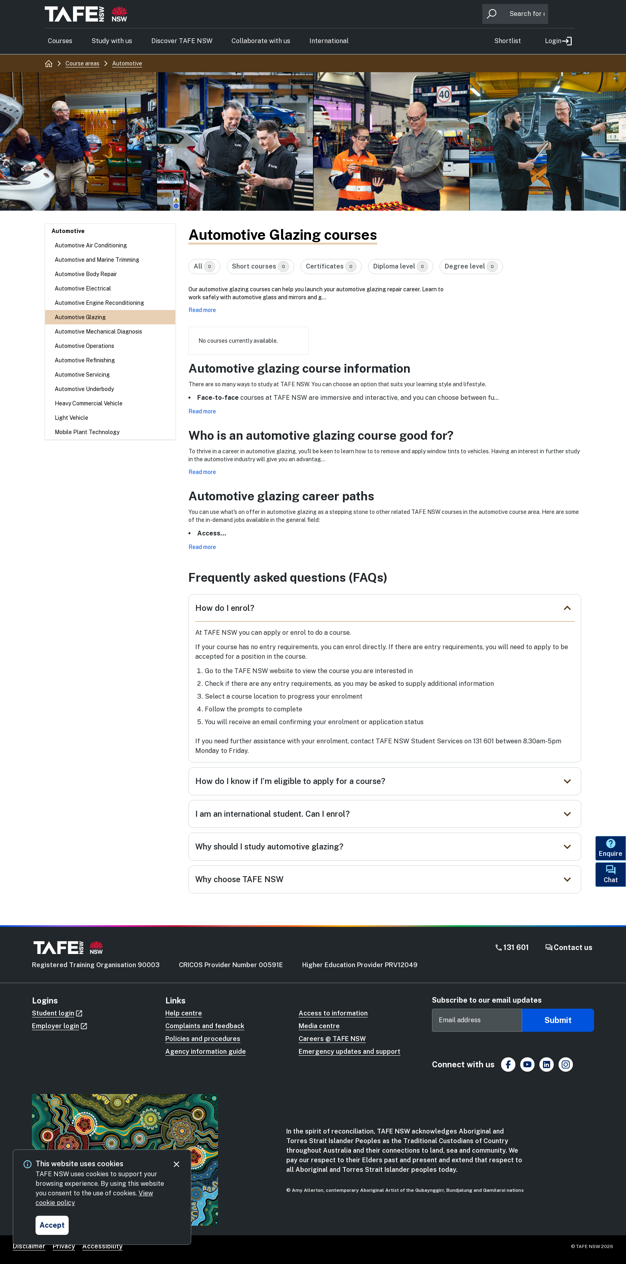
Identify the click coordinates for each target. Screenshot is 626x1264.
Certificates (331, 266)
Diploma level (400, 266)
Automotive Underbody (84, 389)
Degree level (471, 266)
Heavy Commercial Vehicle (89, 403)
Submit (558, 1020)
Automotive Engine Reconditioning (99, 303)
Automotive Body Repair (86, 274)
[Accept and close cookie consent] (52, 1225)
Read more (202, 310)
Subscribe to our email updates (487, 1000)
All (204, 266)
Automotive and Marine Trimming (97, 260)
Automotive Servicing (82, 374)
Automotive (68, 231)
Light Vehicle (71, 418)
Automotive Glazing (80, 317)
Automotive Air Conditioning (91, 245)
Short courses (260, 266)
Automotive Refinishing (85, 360)
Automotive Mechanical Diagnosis (98, 331)
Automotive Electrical (83, 288)
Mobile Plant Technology (87, 432)
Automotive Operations (84, 346)
